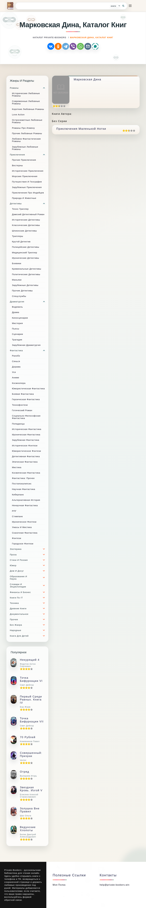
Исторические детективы (26, 220)
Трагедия (17, 339)
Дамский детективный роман (28, 214)
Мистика (16, 467)
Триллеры (17, 236)
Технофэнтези (20, 405)
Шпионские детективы (24, 230)
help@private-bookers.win (114, 885)
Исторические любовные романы (26, 94)
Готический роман (22, 410)
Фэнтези (16, 538)
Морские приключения (24, 176)
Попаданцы (18, 423)
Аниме (15, 377)
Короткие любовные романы (28, 109)
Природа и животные (24, 198)
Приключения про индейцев (28, 192)
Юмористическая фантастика (28, 388)
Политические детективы (26, 274)
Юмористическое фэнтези (26, 451)
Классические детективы (26, 225)
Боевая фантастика (23, 394)
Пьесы (15, 328)
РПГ (14, 511)
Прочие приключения (24, 160)
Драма (15, 312)
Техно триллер (20, 209)
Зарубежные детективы (25, 285)
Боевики (16, 263)
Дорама (16, 366)
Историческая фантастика (26, 429)
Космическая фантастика (26, 473)
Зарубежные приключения (27, 187)
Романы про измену (23, 128)
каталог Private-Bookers (49, 37)
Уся (14, 372)
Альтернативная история (26, 500)
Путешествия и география (27, 181)
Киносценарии (20, 318)
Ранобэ (16, 356)
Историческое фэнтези (24, 445)
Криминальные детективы (26, 269)
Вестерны (17, 165)
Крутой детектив (21, 241)
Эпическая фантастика (25, 462)
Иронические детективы (25, 258)
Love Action (18, 114)
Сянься (16, 361)
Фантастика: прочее (23, 478)
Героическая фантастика (26, 399)
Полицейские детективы (25, 247)
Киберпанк (18, 494)
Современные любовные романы (26, 102)
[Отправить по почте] (87, 46)
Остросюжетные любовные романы (27, 121)
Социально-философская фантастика (26, 417)
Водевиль (17, 307)
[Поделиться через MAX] (95, 46)
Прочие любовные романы (27, 133)
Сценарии (17, 334)
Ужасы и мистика (22, 527)
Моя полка (59, 885)
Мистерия (17, 323)
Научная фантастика (23, 489)
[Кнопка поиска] (123, 6)
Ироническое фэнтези (24, 522)
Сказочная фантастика (24, 533)
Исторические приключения (27, 171)
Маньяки (17, 280)
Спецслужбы (19, 296)
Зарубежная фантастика (25, 440)
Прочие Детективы (22, 290)
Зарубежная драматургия (26, 345)
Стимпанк (17, 516)
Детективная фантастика (26, 456)
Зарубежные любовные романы (25, 148)
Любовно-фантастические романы (26, 140)
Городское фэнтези (22, 543)
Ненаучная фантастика (25, 505)
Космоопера (19, 383)
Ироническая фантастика (26, 434)
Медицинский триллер (24, 252)
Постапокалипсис (22, 483)
